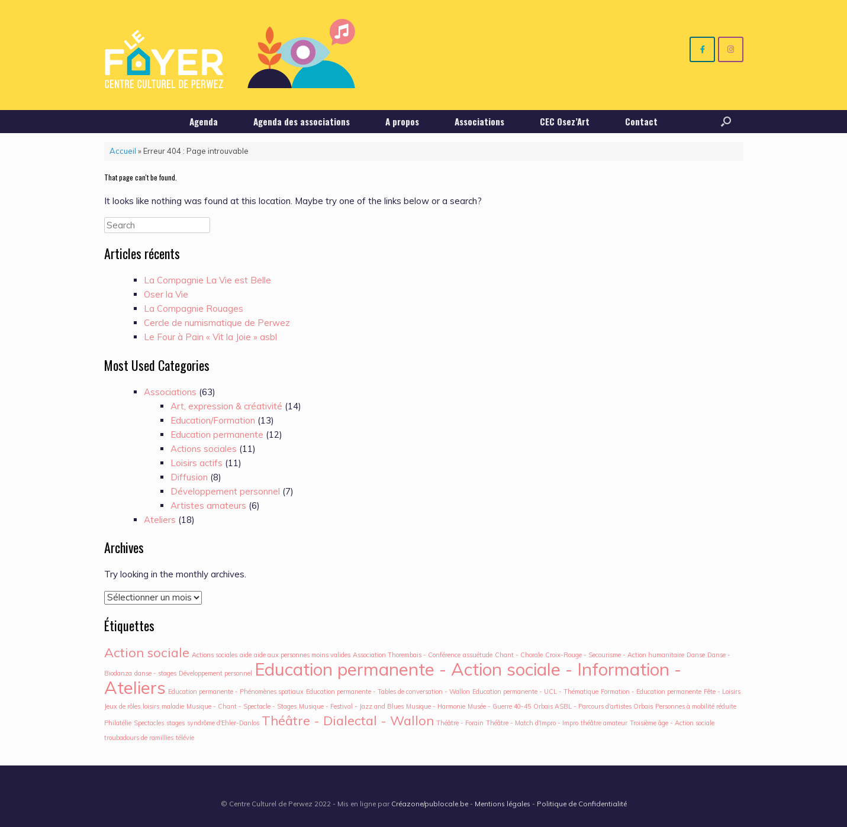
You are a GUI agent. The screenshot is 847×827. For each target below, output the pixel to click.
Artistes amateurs (208, 505)
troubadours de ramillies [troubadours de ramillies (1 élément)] (138, 738)
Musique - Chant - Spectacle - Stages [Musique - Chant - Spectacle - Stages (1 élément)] (241, 706)
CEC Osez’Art (565, 121)
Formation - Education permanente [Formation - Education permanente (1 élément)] (651, 691)
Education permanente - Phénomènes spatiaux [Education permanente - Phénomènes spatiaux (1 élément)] (236, 691)
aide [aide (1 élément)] (246, 655)
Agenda (203, 121)
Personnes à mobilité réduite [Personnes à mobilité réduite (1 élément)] (695, 706)
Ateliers (160, 519)
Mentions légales (502, 803)
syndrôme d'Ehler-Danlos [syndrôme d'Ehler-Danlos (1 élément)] (223, 723)
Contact (641, 121)
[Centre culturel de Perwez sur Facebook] (702, 49)
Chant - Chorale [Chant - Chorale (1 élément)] (519, 655)
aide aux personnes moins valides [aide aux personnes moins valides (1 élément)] (302, 655)
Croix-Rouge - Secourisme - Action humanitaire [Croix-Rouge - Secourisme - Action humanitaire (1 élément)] (614, 655)
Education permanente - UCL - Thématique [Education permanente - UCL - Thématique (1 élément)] (535, 691)
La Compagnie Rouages (193, 308)
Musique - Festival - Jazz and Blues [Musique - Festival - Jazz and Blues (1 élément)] (351, 706)
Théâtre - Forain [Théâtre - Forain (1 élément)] (460, 723)
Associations (479, 121)
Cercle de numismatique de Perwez (217, 322)
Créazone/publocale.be (429, 803)
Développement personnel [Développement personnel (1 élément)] (215, 673)
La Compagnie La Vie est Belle (207, 280)
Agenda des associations (301, 121)
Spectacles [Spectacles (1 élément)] (149, 723)
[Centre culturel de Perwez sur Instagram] (730, 49)
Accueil (123, 151)
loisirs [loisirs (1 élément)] (151, 706)
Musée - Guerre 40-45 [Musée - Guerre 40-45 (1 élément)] (499, 706)
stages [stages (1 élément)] (175, 723)
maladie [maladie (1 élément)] (173, 706)
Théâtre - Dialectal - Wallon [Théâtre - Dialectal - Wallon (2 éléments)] (348, 720)
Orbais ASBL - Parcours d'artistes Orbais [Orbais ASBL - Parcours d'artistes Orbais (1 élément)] (593, 706)
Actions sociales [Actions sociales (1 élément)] (214, 655)
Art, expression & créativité (226, 406)
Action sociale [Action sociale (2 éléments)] (146, 652)
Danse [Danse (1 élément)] (696, 655)
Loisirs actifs (196, 463)
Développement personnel (225, 491)
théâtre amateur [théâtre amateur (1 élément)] (604, 723)
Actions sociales (203, 448)
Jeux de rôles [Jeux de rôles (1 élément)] (122, 706)
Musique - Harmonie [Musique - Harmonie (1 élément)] (435, 706)
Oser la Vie (166, 294)
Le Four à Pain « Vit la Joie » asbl (210, 337)
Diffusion (189, 477)
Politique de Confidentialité (582, 803)
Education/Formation (212, 420)
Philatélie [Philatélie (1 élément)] (117, 723)
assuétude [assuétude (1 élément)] (477, 655)
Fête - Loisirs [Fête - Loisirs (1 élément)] (722, 691)
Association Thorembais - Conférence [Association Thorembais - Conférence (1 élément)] (406, 655)
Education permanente (216, 434)
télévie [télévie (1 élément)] (185, 738)
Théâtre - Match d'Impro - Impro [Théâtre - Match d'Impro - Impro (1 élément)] (532, 723)
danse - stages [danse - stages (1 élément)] (155, 673)
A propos (402, 121)
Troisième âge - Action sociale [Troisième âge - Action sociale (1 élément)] (672, 723)
